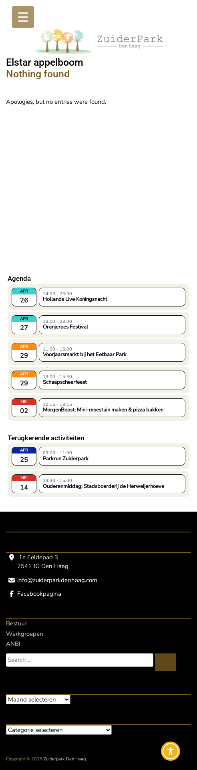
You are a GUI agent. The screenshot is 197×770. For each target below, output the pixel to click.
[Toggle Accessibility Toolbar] (170, 751)
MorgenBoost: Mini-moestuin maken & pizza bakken (103, 410)
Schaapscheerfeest (65, 382)
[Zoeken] (165, 662)
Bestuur (16, 623)
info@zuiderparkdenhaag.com (57, 580)
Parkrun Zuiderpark (65, 459)
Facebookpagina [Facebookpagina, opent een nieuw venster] (39, 594)
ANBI (13, 644)
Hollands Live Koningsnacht (75, 299)
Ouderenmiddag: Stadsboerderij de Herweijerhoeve (103, 486)
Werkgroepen (24, 634)
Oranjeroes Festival (65, 327)
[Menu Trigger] (23, 17)
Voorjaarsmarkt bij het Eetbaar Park (85, 354)
